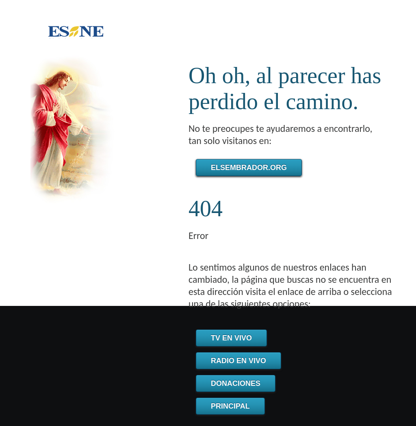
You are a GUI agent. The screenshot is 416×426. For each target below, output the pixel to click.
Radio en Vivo (238, 361)
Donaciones (235, 383)
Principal (230, 406)
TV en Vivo (231, 338)
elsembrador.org (249, 168)
